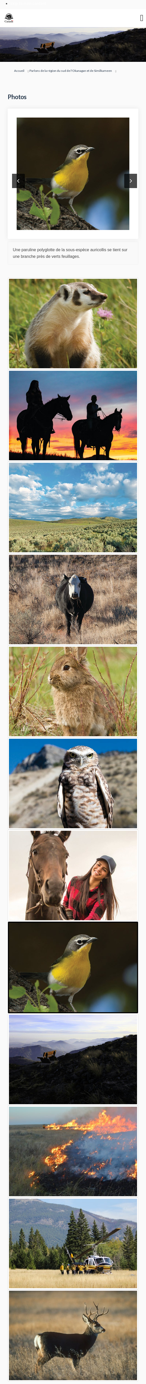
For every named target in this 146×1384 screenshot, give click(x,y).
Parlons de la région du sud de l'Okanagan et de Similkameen (70, 71)
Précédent (18, 181)
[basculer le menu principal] (141, 18)
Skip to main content (28, 3)
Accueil (19, 71)
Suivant (130, 181)
